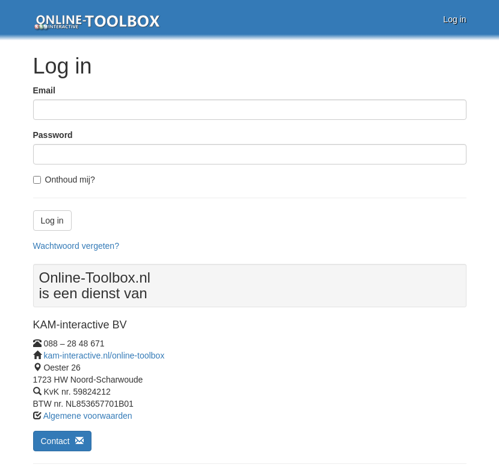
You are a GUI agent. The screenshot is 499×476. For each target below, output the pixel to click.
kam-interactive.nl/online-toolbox (103, 355)
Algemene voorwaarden (87, 416)
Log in (454, 19)
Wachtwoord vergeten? (76, 246)
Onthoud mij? (64, 179)
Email (44, 90)
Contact (62, 441)
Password (53, 135)
